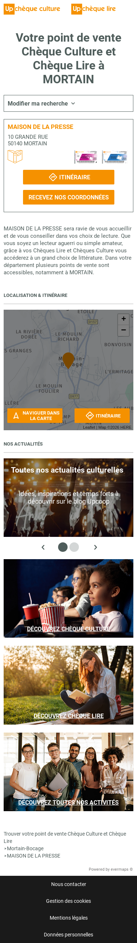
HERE (126, 427)
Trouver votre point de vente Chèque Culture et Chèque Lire (65, 837)
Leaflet (89, 427)
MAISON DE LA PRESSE (33, 856)
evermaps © (122, 869)
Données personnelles (68, 935)
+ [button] (123, 319)
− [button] (123, 330)
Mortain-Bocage (25, 848)
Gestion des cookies (68, 901)
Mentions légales (69, 918)
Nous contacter (68, 884)
